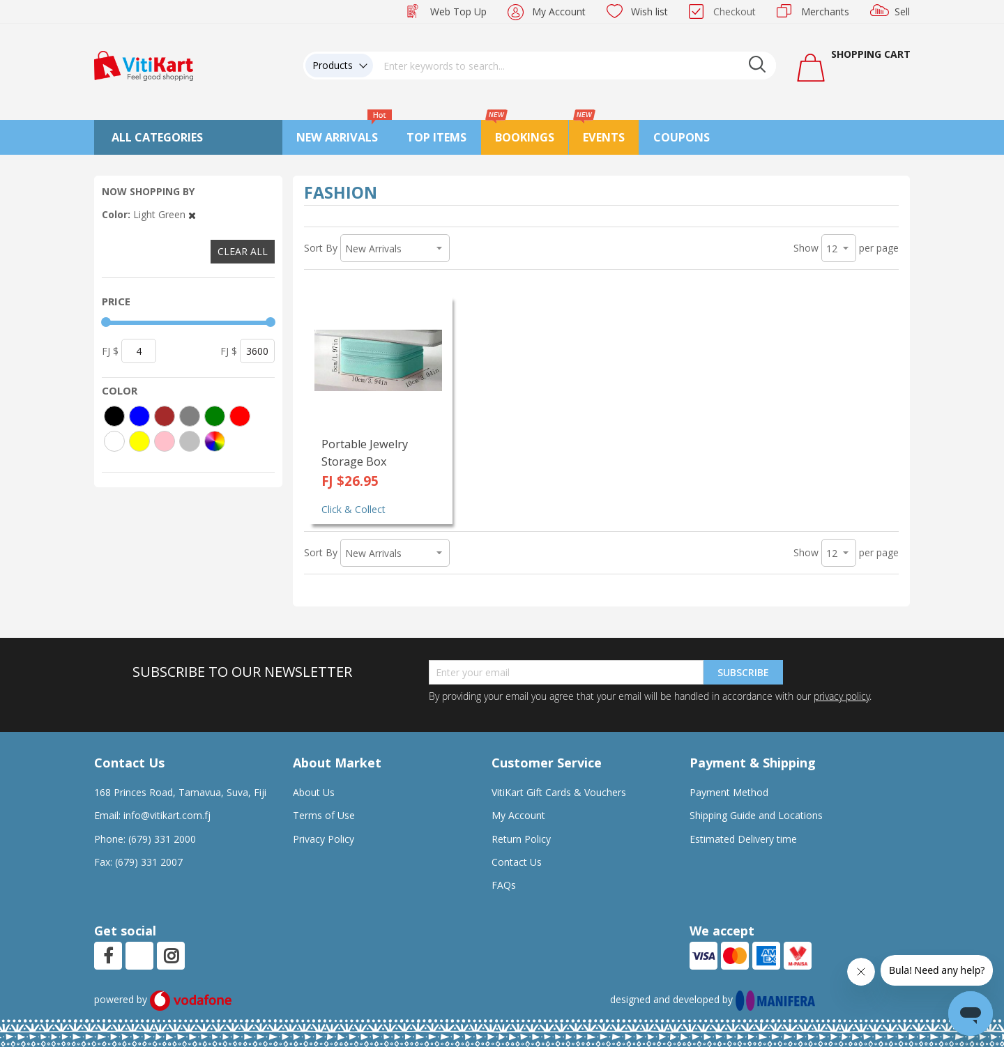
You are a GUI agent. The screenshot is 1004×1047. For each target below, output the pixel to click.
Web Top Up (458, 11)
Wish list (649, 11)
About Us (314, 792)
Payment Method (729, 792)
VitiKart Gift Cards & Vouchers (559, 792)
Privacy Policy (323, 839)
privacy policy (841, 696)
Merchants (825, 11)
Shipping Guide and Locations (756, 815)
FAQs (504, 885)
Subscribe (743, 672)
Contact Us (517, 862)
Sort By (320, 247)
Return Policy (521, 839)
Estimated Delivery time (743, 839)
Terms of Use (324, 815)
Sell (902, 11)
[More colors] (214, 441)
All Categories (157, 137)
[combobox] (574, 65)
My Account (559, 11)
